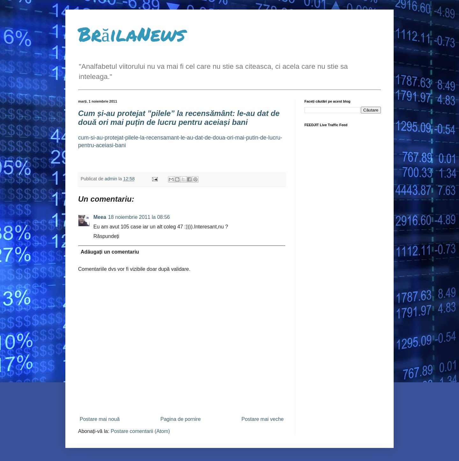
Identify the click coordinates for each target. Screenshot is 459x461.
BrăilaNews (131, 33)
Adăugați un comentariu (110, 252)
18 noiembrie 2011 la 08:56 (139, 217)
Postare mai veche (262, 419)
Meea (99, 217)
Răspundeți (106, 236)
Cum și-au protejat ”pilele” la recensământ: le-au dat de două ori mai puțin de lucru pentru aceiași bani (179, 117)
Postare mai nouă (100, 419)
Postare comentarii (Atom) (140, 431)
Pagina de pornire (180, 419)
